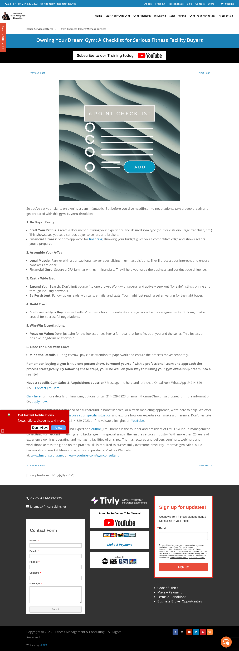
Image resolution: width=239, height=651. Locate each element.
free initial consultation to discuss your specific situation (70, 415)
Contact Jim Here (47, 388)
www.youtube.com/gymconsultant (94, 455)
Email (163, 528)
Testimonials (176, 3)
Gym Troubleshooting (202, 16)
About (148, 3)
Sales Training (177, 16)
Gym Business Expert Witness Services (83, 29)
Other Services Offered (39, 29)
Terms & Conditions (171, 597)
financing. (95, 239)
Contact (200, 3)
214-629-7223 (30, 3)
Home (98, 16)
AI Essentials (226, 16)
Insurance (160, 16)
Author (96, 429)
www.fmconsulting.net (47, 455)
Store (211, 3)
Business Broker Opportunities (179, 601)
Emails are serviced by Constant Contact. (187, 558)
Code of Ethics (167, 588)
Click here (33, 396)
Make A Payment (169, 592)
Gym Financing (142, 16)
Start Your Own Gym (118, 16)
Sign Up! (183, 567)
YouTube (137, 421)
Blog (189, 3)
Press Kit (160, 3)
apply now (39, 402)
